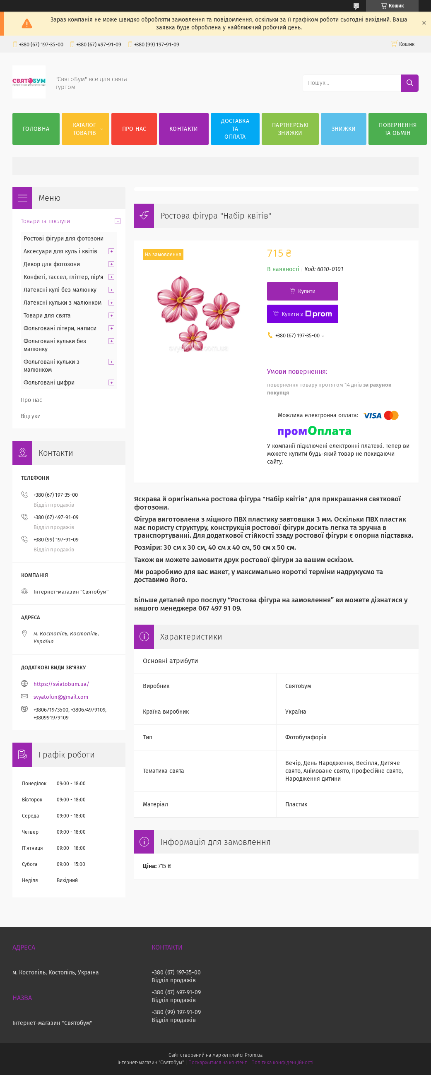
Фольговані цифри (49, 382)
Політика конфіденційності (282, 1062)
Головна (36, 128)
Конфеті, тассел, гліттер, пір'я (64, 277)
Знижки (344, 128)
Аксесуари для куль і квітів (60, 251)
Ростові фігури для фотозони (64, 238)
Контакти (183, 128)
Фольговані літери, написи (60, 328)
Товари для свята (47, 315)
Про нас (134, 128)
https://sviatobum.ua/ (61, 684)
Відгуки (31, 416)
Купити (306, 291)
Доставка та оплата (235, 129)
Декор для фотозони (52, 264)
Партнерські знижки (290, 129)
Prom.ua (253, 1055)
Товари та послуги (45, 221)
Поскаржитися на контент (217, 1062)
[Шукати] (410, 83)
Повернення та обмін (398, 129)
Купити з (307, 314)
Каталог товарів (84, 129)
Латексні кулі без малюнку (60, 289)
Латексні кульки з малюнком (62, 302)
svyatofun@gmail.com (61, 697)
